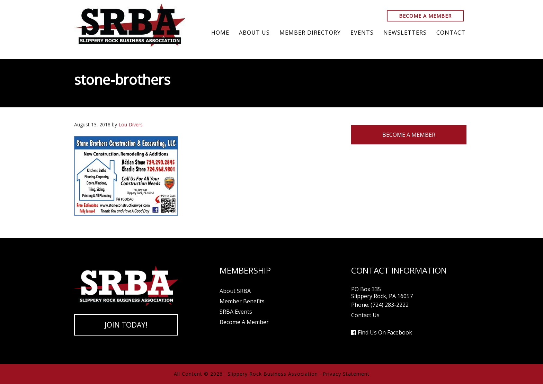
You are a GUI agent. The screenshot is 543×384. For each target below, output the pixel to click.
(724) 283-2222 (390, 305)
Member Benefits (242, 301)
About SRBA (235, 291)
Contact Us (365, 315)
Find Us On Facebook (385, 332)
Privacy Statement (346, 373)
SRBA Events (236, 311)
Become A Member (425, 15)
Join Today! (126, 325)
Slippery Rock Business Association (129, 25)
